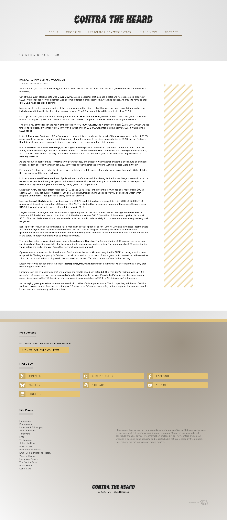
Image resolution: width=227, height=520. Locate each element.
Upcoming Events (28, 459)
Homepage (25, 421)
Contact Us (25, 468)
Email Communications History (35, 452)
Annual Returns (27, 430)
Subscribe (73, 32)
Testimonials (25, 440)
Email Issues (25, 446)
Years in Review (27, 456)
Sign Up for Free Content (41, 350)
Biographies (25, 424)
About (53, 32)
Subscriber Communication (109, 32)
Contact (171, 32)
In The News (148, 32)
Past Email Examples (30, 449)
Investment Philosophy (31, 427)
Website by (198, 502)
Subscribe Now (27, 443)
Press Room (25, 465)
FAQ (21, 437)
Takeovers (24, 433)
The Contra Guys (28, 462)
